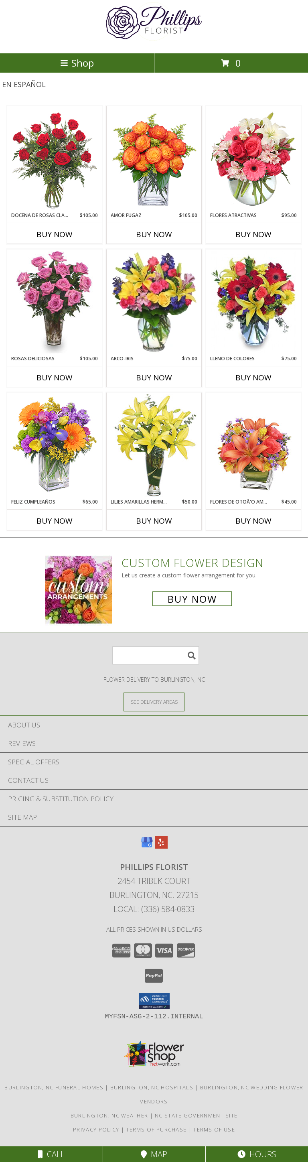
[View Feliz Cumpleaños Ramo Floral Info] (54, 445)
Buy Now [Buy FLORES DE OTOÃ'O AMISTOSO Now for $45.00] (253, 521)
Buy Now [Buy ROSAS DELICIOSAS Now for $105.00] (54, 377)
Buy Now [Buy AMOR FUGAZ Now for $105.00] (154, 234)
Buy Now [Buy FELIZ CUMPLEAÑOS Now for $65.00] (54, 521)
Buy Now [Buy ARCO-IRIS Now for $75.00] (154, 377)
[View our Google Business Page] (146, 846)
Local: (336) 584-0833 (154, 909)
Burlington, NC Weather (109, 1115)
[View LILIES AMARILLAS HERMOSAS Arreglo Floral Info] (154, 445)
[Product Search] (155, 655)
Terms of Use (214, 1129)
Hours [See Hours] (256, 1154)
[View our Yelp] (161, 846)
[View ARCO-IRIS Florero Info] (154, 302)
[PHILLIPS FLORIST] (154, 41)
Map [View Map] (154, 1154)
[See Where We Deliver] (154, 701)
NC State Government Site (196, 1115)
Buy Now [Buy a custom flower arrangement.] (192, 598)
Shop (77, 62)
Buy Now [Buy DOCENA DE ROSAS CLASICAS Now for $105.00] (54, 234)
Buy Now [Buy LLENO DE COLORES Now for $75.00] (253, 377)
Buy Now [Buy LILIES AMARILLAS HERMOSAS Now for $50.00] (154, 521)
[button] (154, 1001)
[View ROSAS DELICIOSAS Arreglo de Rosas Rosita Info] (54, 302)
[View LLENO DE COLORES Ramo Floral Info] (253, 302)
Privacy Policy (96, 1129)
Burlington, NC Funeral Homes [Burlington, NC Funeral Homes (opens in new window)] (53, 1087)
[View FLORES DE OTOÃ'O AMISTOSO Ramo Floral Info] (253, 445)
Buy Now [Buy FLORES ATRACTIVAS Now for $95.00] (253, 234)
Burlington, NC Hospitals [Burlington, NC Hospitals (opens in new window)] (151, 1087)
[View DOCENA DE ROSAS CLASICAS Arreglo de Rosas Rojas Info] (54, 159)
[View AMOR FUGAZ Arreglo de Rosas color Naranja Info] (154, 159)
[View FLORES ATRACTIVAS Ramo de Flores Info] (253, 159)
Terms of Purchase (156, 1129)
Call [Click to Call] (51, 1154)
